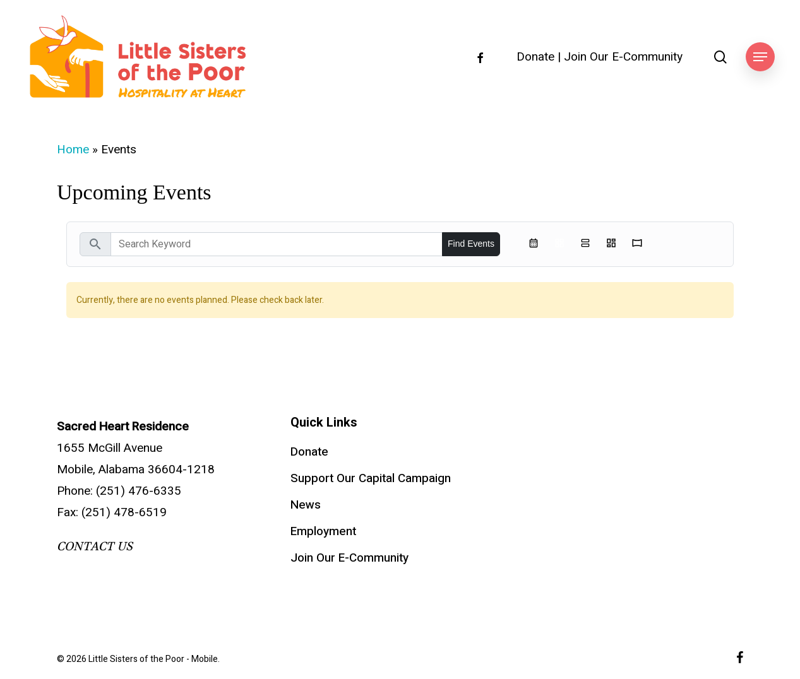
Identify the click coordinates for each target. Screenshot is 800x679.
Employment (323, 531)
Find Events (471, 244)
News (305, 505)
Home (73, 149)
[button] (760, 57)
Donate (535, 57)
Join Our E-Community (623, 57)
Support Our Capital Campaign (370, 478)
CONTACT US (95, 546)
